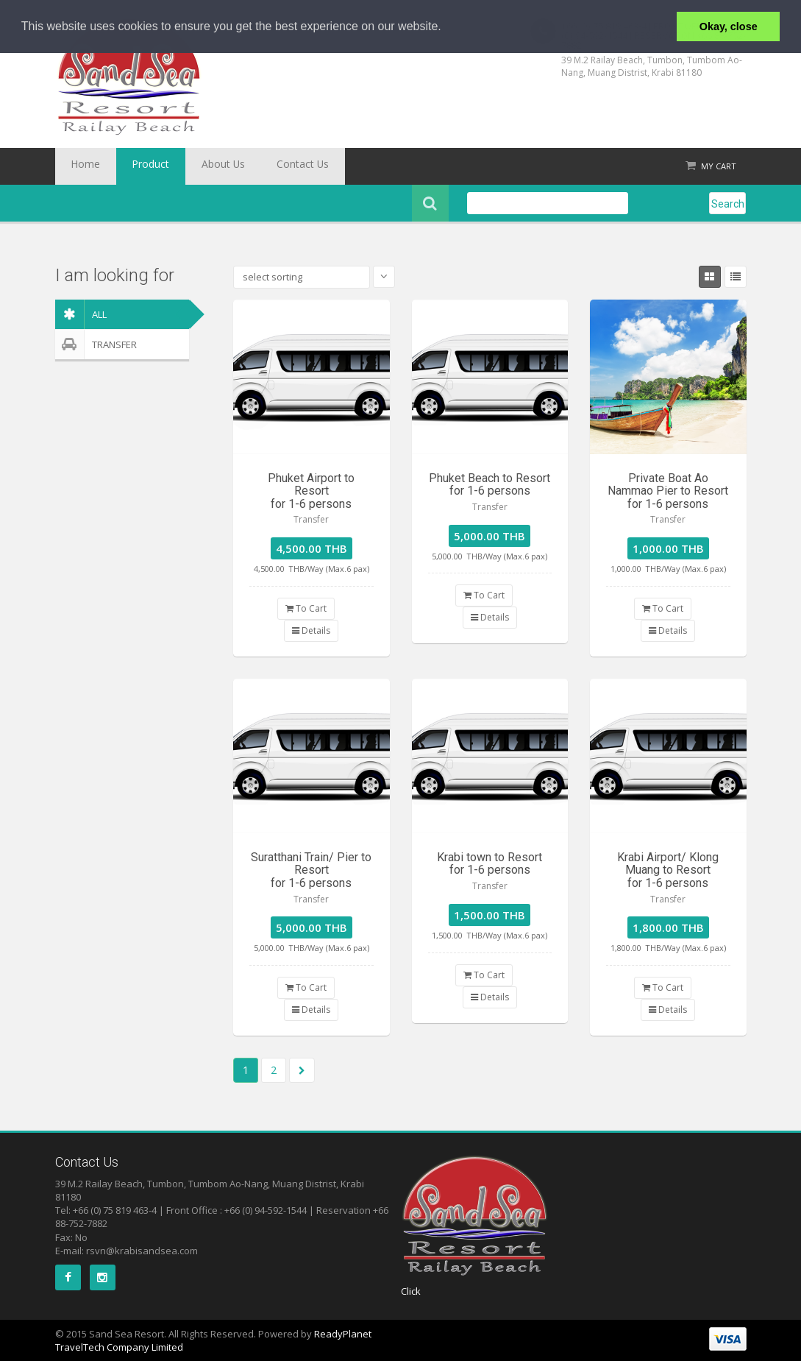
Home (79, 166)
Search (727, 204)
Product (132, 166)
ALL (81, 314)
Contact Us (258, 166)
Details (311, 630)
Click (411, 1291)
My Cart (718, 166)
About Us (191, 166)
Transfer (96, 344)
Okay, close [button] (728, 26)
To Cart (306, 608)
